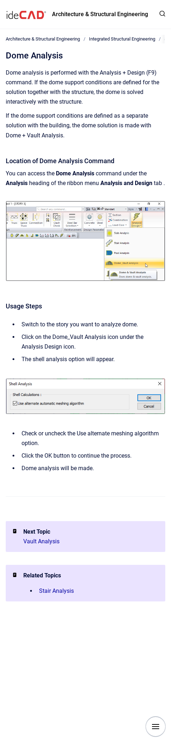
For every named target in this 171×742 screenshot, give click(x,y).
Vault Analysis (41, 541)
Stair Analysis (56, 590)
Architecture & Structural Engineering (100, 14)
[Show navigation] (155, 726)
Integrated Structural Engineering (122, 39)
